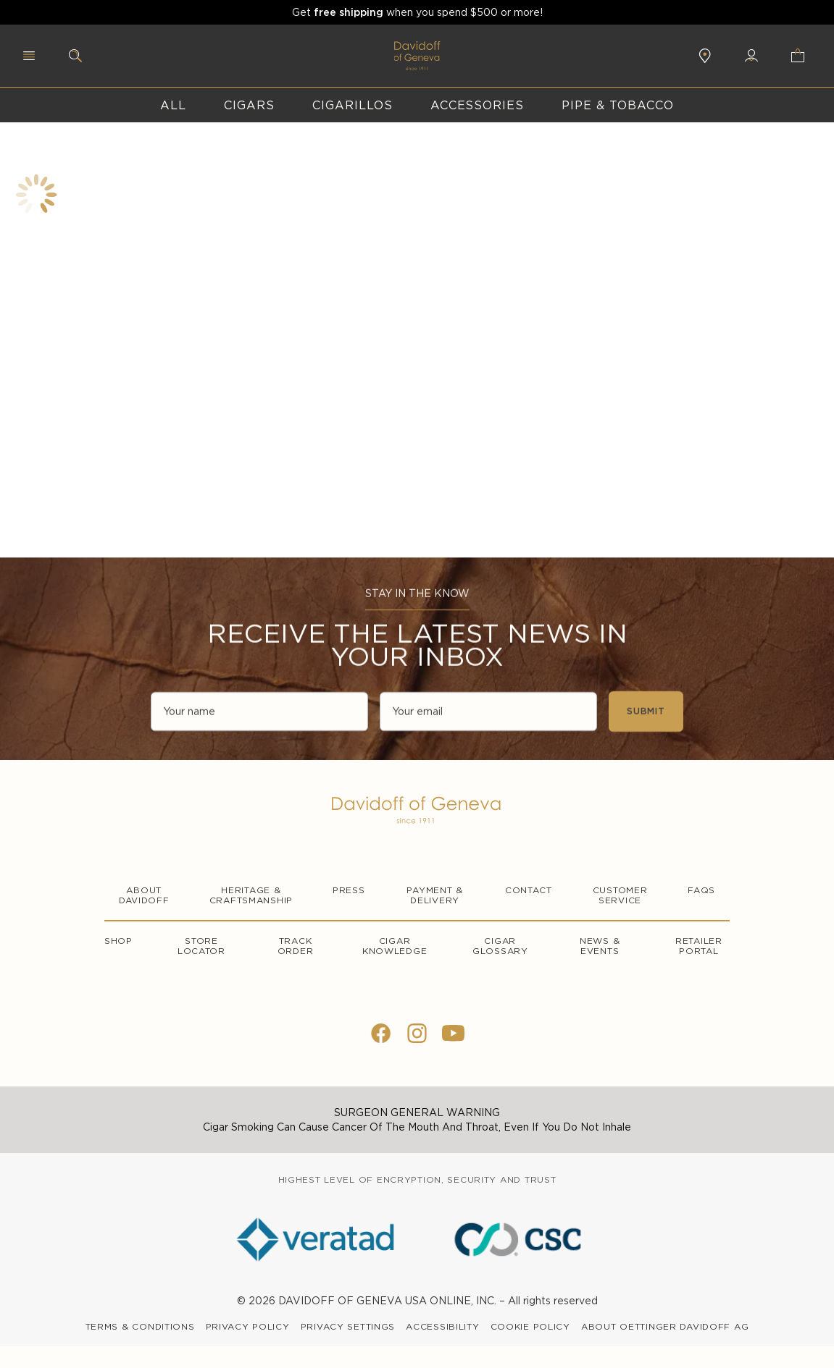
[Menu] (29, 55)
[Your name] (259, 712)
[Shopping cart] (801, 55)
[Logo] (417, 810)
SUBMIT (646, 712)
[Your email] (488, 712)
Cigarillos (352, 105)
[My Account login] (751, 55)
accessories (477, 105)
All (173, 105)
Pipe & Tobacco (617, 105)
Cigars (249, 105)
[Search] (75, 55)
